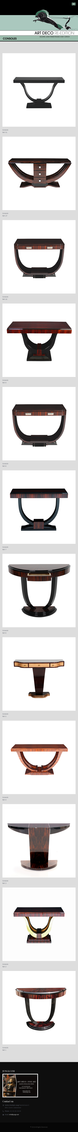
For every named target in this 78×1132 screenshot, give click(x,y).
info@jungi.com (14, 1114)
